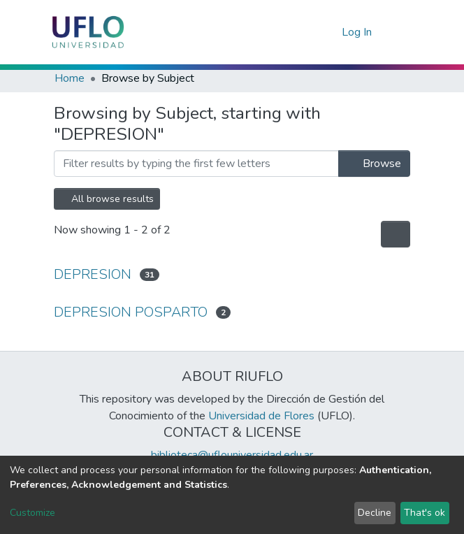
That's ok (424, 512)
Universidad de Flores (261, 416)
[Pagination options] (395, 234)
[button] (329, 32)
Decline (374, 512)
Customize (32, 512)
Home (70, 78)
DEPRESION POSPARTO (131, 312)
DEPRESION (92, 274)
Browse (374, 163)
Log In (357, 32)
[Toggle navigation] (401, 32)
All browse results (107, 198)
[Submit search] (308, 32)
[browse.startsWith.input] (196, 163)
